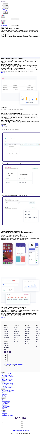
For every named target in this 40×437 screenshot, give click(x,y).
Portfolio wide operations (16, 329)
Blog (37, 327)
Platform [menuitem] (5, 4)
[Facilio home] (3, 1)
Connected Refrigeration (6, 336)
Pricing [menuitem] (5, 10)
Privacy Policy (15, 364)
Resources (3, 398)
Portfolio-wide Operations (8, 383)
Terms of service (8, 364)
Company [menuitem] (6, 8)
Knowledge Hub (6, 401)
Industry (2, 388)
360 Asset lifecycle (16, 340)
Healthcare (27, 339)
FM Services (27, 336)
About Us (4, 411)
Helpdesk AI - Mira (6, 348)
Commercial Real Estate (28, 328)
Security (21, 364)
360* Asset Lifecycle (7, 386)
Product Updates (6, 406)
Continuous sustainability (17, 345)
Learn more (3, 72)
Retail (26, 341)
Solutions (3, 382)
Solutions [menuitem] (6, 5)
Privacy (22, 430)
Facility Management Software (17, 335)
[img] (7, 357)
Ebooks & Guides (6, 402)
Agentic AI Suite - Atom (6, 344)
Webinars (38, 341)
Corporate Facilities (27, 332)
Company (3, 410)
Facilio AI (3, 377)
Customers (4, 413)
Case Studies (5, 403)
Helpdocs (4, 409)
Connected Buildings (6, 332)
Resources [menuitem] (6, 7)
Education (27, 343)
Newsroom (4, 407)
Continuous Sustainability (8, 387)
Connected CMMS (6, 328)
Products (3, 372)
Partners (4, 414)
